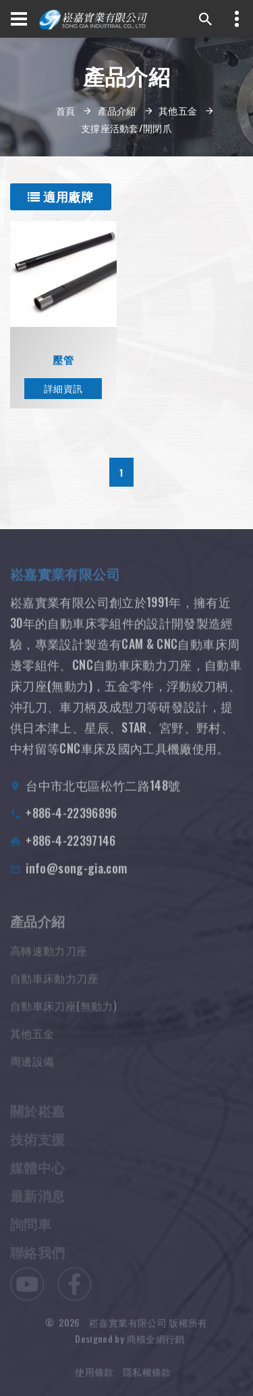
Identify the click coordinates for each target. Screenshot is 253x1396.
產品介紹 (117, 110)
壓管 (63, 360)
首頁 (66, 110)
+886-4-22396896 (71, 823)
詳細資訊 (63, 388)
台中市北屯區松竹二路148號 (103, 795)
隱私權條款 (147, 1379)
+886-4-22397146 (70, 850)
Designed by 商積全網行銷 (129, 1346)
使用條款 (94, 1379)
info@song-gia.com (76, 878)
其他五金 (178, 110)
